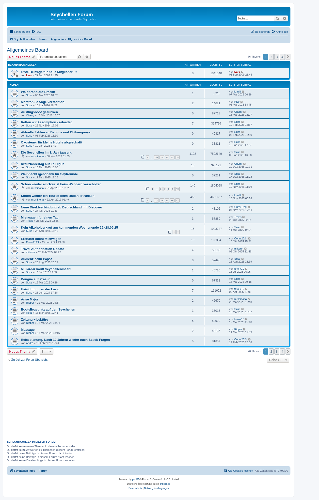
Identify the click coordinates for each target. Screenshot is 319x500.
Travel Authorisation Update (42, 249)
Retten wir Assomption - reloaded (47, 122)
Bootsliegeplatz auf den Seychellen (48, 309)
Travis (29, 220)
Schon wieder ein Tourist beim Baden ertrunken (58, 196)
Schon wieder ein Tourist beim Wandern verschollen (61, 184)
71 (161, 157)
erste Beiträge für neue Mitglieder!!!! (49, 72)
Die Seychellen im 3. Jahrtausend (46, 152)
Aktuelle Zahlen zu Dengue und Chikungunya (56, 132)
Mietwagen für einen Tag (40, 217)
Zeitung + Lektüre (34, 319)
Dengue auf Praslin (35, 279)
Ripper (30, 302)
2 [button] (271, 57)
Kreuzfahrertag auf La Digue (42, 164)
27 (156, 200)
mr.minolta (37, 156)
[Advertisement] (154, 400)
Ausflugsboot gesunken (39, 112)
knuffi (237, 91)
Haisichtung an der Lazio (40, 289)
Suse (29, 95)
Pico (236, 101)
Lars (29, 75)
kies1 (29, 312)
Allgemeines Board (27, 50)
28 (161, 200)
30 (172, 200)
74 (177, 157)
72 (167, 157)
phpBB (136, 479)
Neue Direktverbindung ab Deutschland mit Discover (61, 207)
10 (177, 188)
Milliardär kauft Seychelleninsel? (46, 269)
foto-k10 (239, 268)
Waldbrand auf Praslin (38, 92)
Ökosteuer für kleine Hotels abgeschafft (51, 142)
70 (156, 157)
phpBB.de (165, 484)
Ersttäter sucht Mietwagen (41, 239)
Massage (28, 329)
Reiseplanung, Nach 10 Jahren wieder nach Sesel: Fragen (65, 340)
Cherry (30, 115)
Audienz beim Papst (36, 259)
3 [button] (277, 57)
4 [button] (282, 57)
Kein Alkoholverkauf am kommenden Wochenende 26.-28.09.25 (69, 227)
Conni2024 (32, 242)
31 (177, 200)
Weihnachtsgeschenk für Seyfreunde (49, 174)
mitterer (30, 252)
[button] (288, 57)
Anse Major (29, 299)
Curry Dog (240, 206)
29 (167, 200)
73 (172, 157)
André (29, 343)
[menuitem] (36, 32)
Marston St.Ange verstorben (42, 102)
